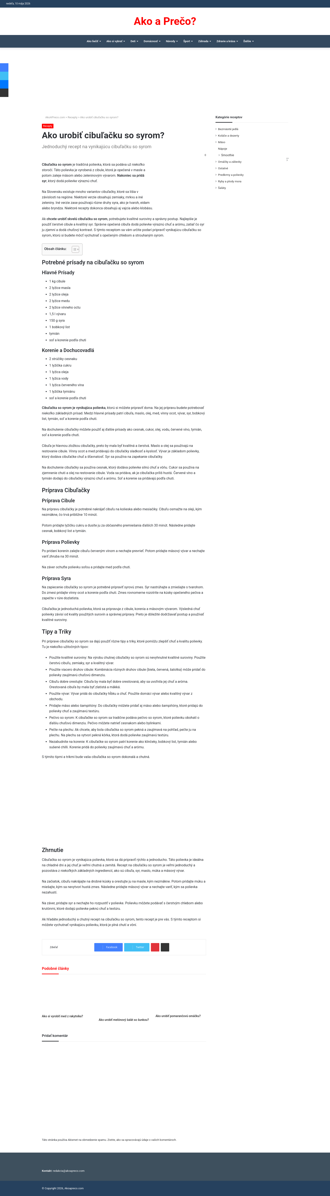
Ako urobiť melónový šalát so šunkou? (124, 1019)
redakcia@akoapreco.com (69, 1170)
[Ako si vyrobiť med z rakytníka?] (67, 995)
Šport (186, 41)
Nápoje (222, 148)
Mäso (221, 142)
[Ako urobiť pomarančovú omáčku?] (181, 995)
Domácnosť (151, 41)
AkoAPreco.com (53, 117)
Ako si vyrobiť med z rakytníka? (62, 1016)
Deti (132, 41)
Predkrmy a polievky (231, 174)
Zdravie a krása (226, 41)
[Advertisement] (165, 83)
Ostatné (223, 168)
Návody (170, 41)
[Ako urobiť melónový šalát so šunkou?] (124, 997)
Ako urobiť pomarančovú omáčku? (178, 1016)
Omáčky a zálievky (229, 161)
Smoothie (227, 155)
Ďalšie (247, 41)
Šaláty (222, 187)
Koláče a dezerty (228, 135)
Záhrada (203, 41)
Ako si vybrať (114, 41)
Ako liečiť (92, 41)
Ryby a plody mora (229, 181)
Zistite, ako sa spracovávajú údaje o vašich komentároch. (142, 1139)
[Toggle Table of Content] (73, 249)
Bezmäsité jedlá (228, 129)
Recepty (72, 117)
